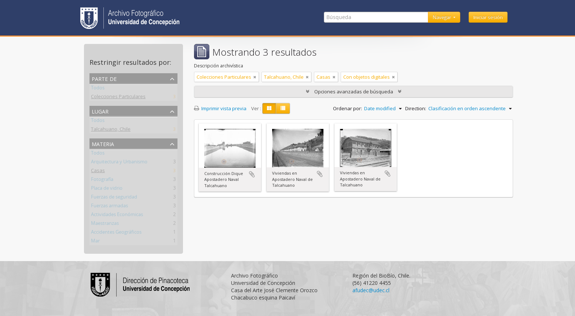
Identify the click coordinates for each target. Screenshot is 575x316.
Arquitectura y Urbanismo (119, 163)
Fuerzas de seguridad (114, 198)
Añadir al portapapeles (252, 174)
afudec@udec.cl (370, 290)
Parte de (104, 78)
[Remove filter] (254, 77)
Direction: (415, 108)
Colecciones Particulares (118, 97)
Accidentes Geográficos (116, 233)
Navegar (442, 17)
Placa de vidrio (106, 189)
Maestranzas (105, 224)
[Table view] (283, 108)
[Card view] (269, 108)
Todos (98, 89)
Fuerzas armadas (109, 207)
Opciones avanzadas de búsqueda (353, 91)
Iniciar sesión (488, 17)
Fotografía (102, 180)
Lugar (100, 111)
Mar (95, 242)
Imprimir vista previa (220, 108)
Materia (103, 143)
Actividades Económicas (117, 215)
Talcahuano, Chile (111, 130)
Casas (98, 171)
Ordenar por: (347, 108)
